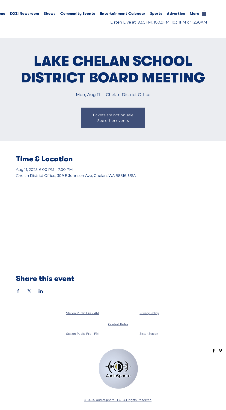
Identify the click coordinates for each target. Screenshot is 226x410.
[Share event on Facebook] (18, 291)
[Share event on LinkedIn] (41, 291)
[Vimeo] (220, 350)
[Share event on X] (29, 291)
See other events (113, 120)
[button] (49, 13)
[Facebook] (213, 350)
